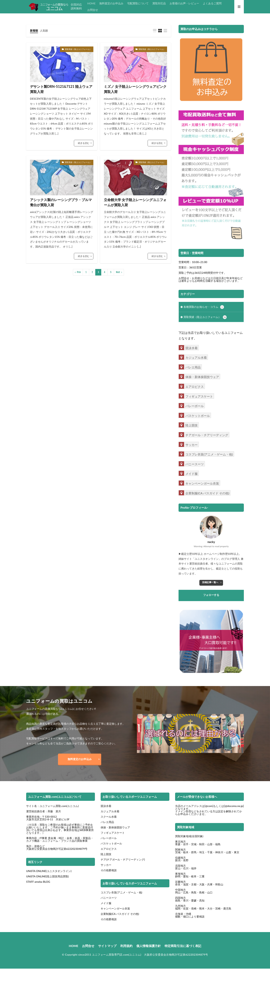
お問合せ (92, 9)
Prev (79, 272)
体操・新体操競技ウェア (115, 827)
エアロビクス (109, 848)
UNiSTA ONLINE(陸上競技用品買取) (47, 876)
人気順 (44, 30)
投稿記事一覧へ (210, 582)
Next (118, 272)
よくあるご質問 (212, 3)
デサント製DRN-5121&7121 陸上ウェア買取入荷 (61, 89)
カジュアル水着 (110, 811)
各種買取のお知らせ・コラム (204, 307)
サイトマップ (107, 946)
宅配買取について (138, 3)
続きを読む (83, 143)
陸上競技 (106, 854)
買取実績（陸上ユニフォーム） (78, 49)
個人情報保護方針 (148, 946)
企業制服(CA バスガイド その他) (120, 913)
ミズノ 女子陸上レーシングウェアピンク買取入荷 (135, 89)
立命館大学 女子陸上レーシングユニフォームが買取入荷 (135, 202)
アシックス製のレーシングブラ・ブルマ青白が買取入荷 (61, 202)
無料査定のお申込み (111, 3)
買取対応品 (159, 3)
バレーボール (109, 838)
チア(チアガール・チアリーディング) (123, 859)
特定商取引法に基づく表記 (183, 946)
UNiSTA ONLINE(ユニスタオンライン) (48, 871)
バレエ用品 (107, 822)
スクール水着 (109, 816)
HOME (91, 3)
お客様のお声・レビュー (184, 3)
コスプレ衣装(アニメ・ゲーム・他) (121, 892)
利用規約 (126, 946)
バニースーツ (109, 897)
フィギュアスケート (113, 832)
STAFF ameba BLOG (38, 881)
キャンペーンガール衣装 (115, 908)
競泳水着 (106, 806)
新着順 (34, 30)
